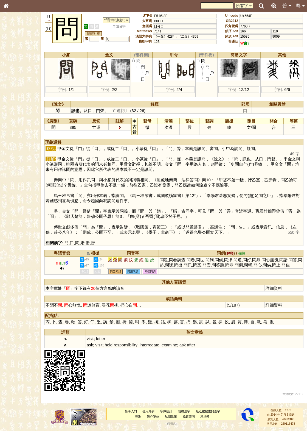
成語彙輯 (13, 183)
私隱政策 (174, 416)
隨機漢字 (187, 411)
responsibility (132, 345)
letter (107, 338)
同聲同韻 (122, 271)
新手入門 (134, 411)
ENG (24, 60)
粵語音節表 (15, 109)
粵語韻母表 (15, 120)
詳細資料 (274, 288)
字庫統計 (169, 411)
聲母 (11, 147)
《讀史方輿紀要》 (20, 178)
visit (96, 338)
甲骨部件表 (15, 84)
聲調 (26, 147)
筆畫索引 (13, 79)
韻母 (18, 147)
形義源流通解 (17, 95)
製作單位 (156, 416)
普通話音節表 (17, 152)
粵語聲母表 (15, 114)
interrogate (156, 345)
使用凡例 (151, 411)
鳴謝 (141, 416)
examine (176, 345)
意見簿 (207, 416)
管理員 (174, 423)
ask (96, 345)
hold (115, 345)
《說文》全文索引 (20, 172)
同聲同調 (156, 271)
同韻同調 (139, 271)
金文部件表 (15, 89)
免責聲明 (191, 416)
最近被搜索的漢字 (211, 411)
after (197, 345)
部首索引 (13, 74)
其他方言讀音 (17, 158)
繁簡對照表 (15, 188)
